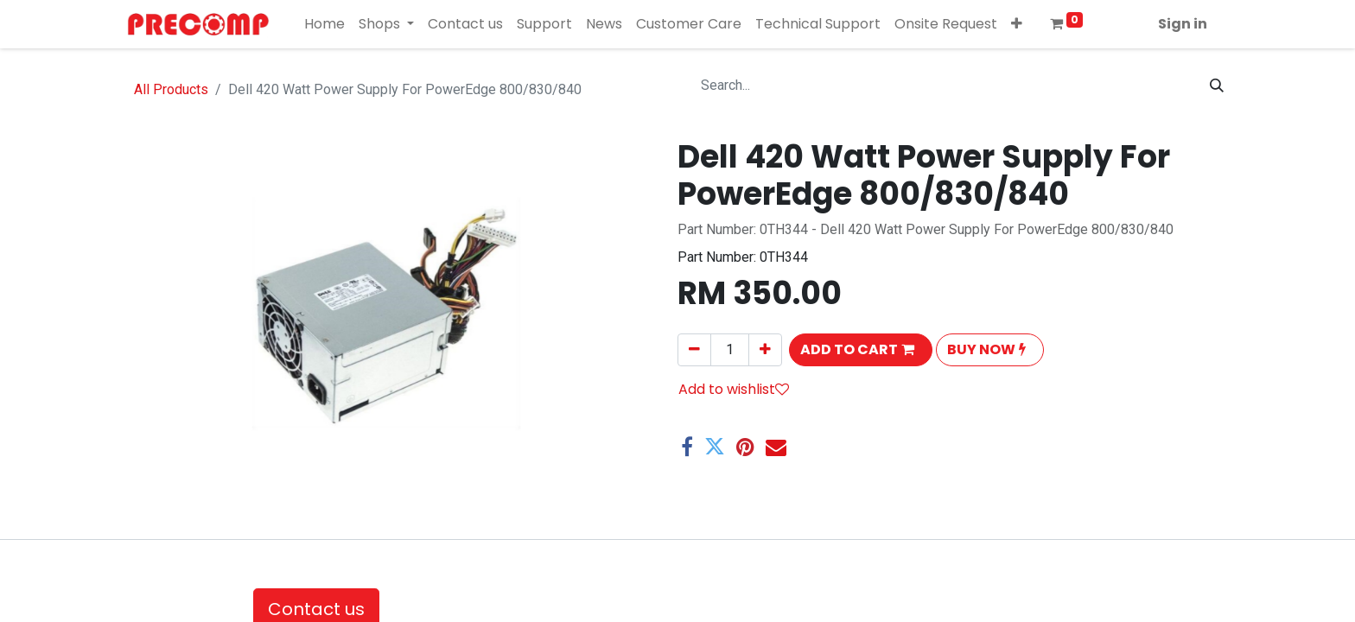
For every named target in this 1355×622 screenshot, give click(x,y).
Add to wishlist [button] (733, 389)
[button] (1016, 24)
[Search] (1217, 85)
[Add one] (765, 349)
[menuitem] (324, 24)
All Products (171, 89)
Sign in (1182, 24)
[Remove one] (694, 349)
